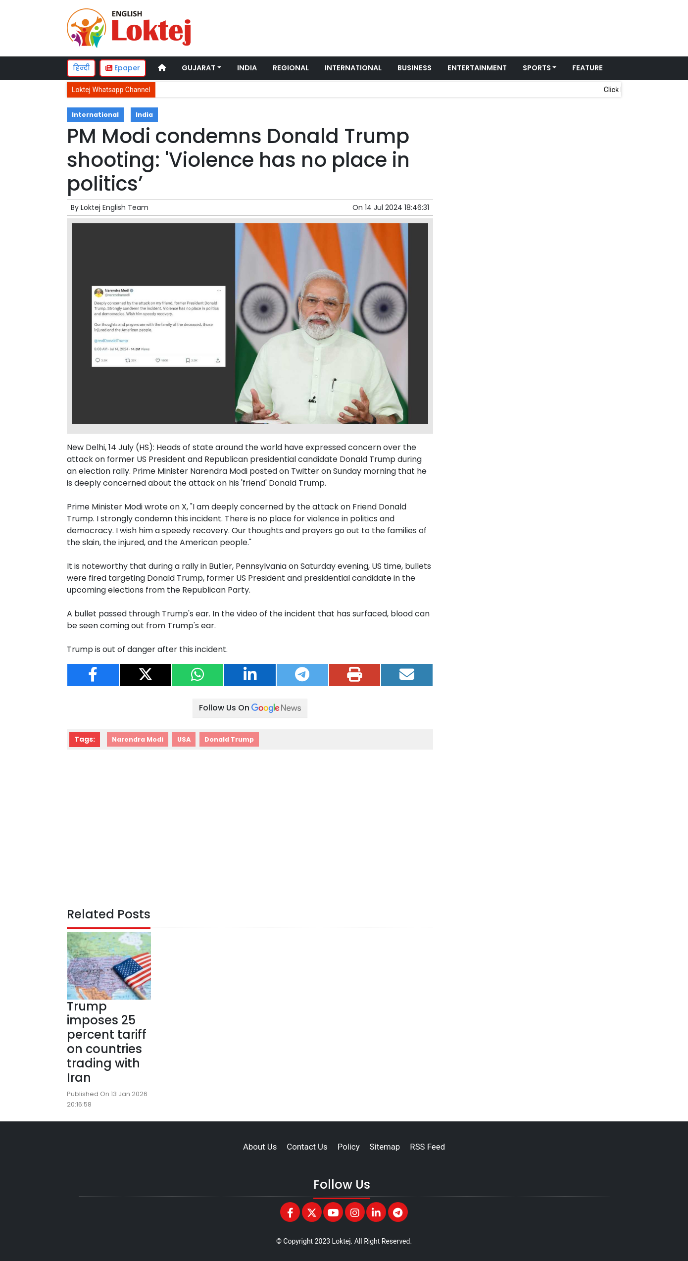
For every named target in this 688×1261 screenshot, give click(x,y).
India (247, 68)
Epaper (122, 68)
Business (414, 68)
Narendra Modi (137, 739)
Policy (349, 1147)
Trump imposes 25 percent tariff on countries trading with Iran (107, 1042)
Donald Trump (229, 739)
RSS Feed (427, 1147)
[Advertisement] (435, 26)
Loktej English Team (114, 207)
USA (184, 739)
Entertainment (477, 68)
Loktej (341, 1241)
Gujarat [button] (198, 68)
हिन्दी (81, 68)
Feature (587, 68)
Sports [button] (537, 68)
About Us (260, 1147)
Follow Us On (250, 707)
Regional (291, 68)
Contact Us (307, 1147)
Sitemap (385, 1147)
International (353, 68)
